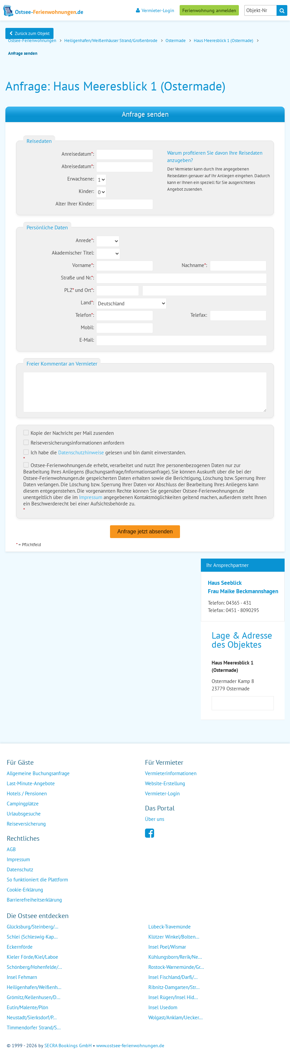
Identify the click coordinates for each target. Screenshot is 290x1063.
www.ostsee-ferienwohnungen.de (130, 1045)
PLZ (69, 290)
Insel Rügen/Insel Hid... (173, 997)
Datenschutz (20, 869)
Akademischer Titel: (73, 253)
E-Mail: (86, 340)
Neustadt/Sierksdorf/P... (32, 1017)
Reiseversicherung (26, 824)
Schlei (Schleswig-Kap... (32, 937)
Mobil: (87, 327)
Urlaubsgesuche (24, 813)
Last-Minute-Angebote (31, 783)
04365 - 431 (238, 603)
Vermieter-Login (155, 10)
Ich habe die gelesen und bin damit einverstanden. (104, 452)
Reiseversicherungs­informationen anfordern (73, 443)
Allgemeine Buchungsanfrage (38, 773)
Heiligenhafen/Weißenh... (34, 987)
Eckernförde (20, 947)
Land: (87, 302)
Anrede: (85, 240)
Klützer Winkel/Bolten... (173, 937)
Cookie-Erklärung (25, 889)
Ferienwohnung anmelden (209, 10)
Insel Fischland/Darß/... (172, 977)
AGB (11, 849)
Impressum (90, 497)
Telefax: (198, 315)
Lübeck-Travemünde (169, 926)
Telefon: (84, 315)
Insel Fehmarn (22, 977)
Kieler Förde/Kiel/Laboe (32, 957)
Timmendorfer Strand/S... (34, 1027)
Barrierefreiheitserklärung (34, 900)
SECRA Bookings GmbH (68, 1045)
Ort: (89, 290)
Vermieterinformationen (170, 773)
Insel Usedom (162, 1007)
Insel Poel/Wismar (167, 947)
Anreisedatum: (78, 154)
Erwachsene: (80, 179)
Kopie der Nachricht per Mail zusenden (68, 433)
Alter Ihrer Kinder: (75, 203)
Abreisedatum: (78, 166)
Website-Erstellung (165, 783)
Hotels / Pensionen (27, 793)
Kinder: (86, 191)
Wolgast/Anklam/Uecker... (175, 1017)
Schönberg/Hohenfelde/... (34, 967)
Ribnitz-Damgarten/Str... (174, 987)
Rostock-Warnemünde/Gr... (176, 967)
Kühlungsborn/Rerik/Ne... (175, 957)
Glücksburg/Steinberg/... (32, 926)
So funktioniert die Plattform (37, 879)
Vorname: (83, 265)
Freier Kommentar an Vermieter (62, 363)
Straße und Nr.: (77, 277)
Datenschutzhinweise (81, 452)
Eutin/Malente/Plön (27, 1007)
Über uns (154, 819)
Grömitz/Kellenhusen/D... (33, 997)
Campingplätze (23, 803)
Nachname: (194, 265)
